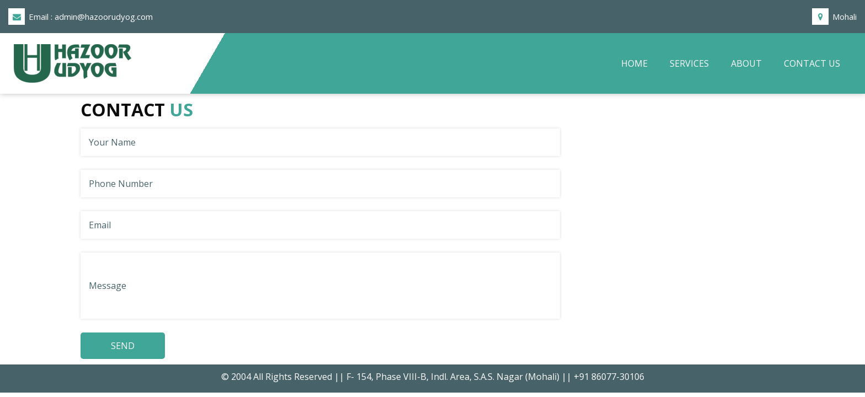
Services (689, 63)
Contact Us (812, 63)
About (746, 63)
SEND (123, 346)
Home (640, 62)
